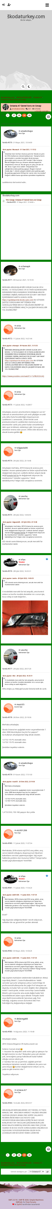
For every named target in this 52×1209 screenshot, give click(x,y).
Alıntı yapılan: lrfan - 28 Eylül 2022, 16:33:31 (17, 676)
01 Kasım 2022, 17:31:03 (17, 774)
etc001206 (22, 830)
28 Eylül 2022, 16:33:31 (16, 571)
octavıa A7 (22, 1090)
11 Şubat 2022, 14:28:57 (17, 405)
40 (29, 115)
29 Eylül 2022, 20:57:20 (16, 669)
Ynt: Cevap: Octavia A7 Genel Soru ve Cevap (23, 200)
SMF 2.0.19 (12, 1200)
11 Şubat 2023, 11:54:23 (17, 888)
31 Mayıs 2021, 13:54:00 (17, 142)
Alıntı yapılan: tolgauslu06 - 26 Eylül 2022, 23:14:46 (20, 522)
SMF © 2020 (24, 1200)
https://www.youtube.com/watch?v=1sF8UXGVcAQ (23, 376)
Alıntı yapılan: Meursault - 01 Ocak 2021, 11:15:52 (19, 150)
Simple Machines (36, 1200)
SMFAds (19, 1202)
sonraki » (46, 111)
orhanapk (25, 266)
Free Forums (31, 1202)
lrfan (23, 559)
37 (14, 115)
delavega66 (22, 1018)
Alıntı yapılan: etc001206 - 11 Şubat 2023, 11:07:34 (20, 895)
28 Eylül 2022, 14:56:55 (16, 515)
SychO (19, 1204)
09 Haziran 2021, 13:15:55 (18, 280)
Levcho (24, 496)
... (11, 115)
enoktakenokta (18, 109)
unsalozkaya (27, 131)
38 (19, 115)
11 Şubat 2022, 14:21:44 (17, 338)
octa (19, 325)
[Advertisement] (26, 50)
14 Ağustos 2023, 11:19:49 (18, 1031)
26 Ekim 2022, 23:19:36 (16, 717)
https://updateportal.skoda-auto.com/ (18, 300)
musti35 (20, 704)
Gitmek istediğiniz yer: (19, 1172)
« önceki (38, 111)
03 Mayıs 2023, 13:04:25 (17, 951)
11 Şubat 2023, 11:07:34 (17, 843)
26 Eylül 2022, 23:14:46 (16, 461)
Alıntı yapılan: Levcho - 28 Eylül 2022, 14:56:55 (18, 578)
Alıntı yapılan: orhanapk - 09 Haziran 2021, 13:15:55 (20, 346)
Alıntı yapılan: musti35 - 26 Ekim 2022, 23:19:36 (19, 782)
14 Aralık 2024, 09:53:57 (17, 1103)
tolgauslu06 (22, 447)
